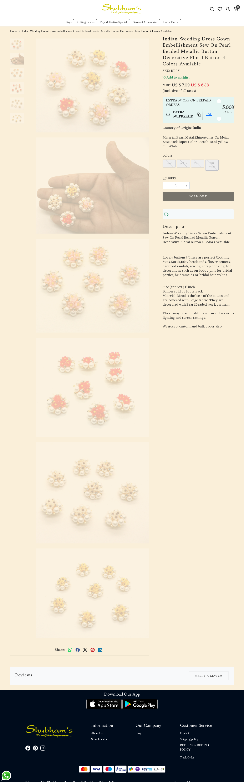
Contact (184, 733)
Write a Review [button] (208, 675)
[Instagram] (43, 749)
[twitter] (85, 650)
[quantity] (176, 185)
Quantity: (170, 178)
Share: (60, 650)
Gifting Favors (87, 22)
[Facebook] (28, 749)
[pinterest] (92, 650)
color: (167, 155)
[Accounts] (228, 9)
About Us (96, 733)
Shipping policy (189, 739)
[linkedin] (100, 650)
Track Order (187, 757)
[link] (212, 9)
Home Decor (172, 22)
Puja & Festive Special (114, 22)
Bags (70, 22)
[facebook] (77, 650)
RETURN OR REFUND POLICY (194, 747)
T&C (209, 114)
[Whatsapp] (70, 650)
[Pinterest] (35, 749)
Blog (138, 733)
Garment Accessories (146, 22)
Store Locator (99, 739)
